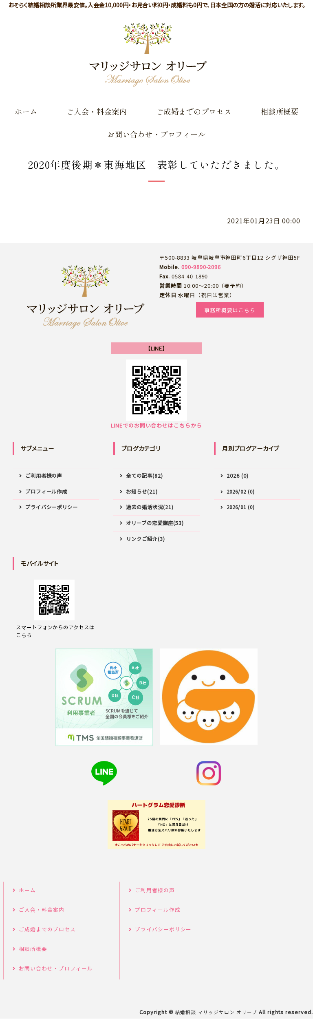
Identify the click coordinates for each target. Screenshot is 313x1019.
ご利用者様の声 (43, 475)
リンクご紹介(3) (145, 539)
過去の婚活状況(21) (150, 507)
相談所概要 (280, 111)
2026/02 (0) (241, 491)
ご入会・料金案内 (96, 111)
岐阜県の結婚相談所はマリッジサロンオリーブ (148, 55)
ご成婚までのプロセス (194, 111)
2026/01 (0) (241, 506)
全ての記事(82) (144, 475)
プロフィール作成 (46, 491)
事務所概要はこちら (230, 310)
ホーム (26, 111)
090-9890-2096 (201, 267)
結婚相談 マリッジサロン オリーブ (216, 1012)
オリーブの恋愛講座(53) (154, 523)
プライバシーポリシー (51, 507)
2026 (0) (238, 475)
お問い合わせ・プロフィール (156, 134)
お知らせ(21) (142, 491)
